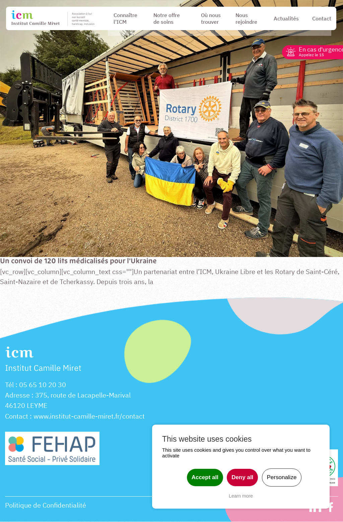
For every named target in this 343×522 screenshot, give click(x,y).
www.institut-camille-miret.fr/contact (89, 416)
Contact (16, 416)
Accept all (205, 477)
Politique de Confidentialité (45, 505)
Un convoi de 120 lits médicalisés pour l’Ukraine (80, 261)
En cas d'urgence (317, 51)
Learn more (241, 496)
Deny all (242, 477)
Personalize (282, 477)
